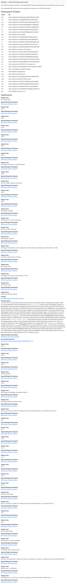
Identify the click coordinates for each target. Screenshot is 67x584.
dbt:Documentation (13, 337)
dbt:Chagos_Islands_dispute (9, 104)
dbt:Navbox (4, 337)
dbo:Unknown (19, 298)
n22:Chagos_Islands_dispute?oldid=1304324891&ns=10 (17, 341)
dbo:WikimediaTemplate (8, 298)
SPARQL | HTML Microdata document (14, 2)
